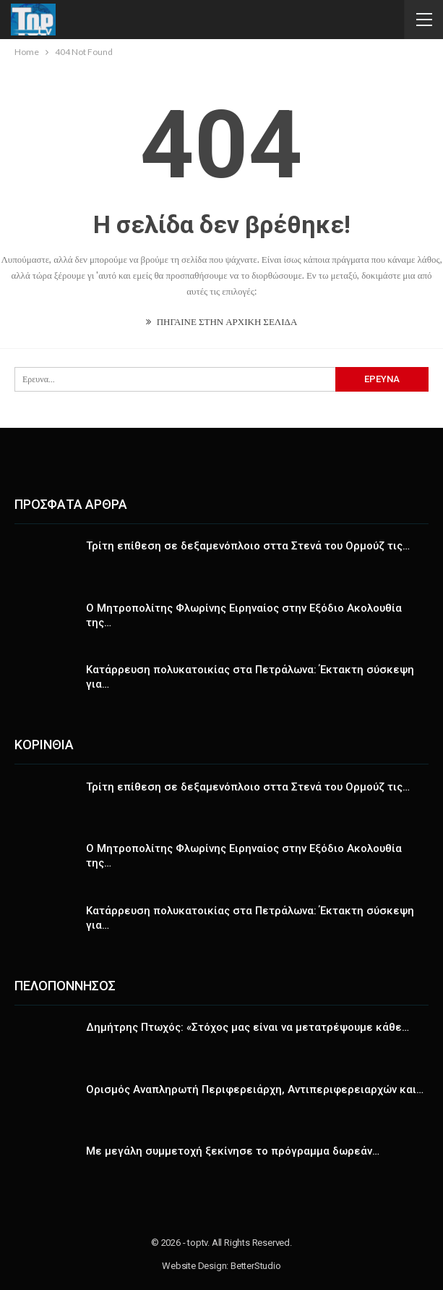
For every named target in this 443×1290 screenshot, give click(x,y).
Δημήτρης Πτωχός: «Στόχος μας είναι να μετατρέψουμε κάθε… (247, 1027)
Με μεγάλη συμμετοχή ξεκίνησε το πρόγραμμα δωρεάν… (232, 1151)
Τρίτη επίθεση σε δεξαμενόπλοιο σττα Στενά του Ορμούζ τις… (248, 545)
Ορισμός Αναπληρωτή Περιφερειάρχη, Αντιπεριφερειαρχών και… (254, 1089)
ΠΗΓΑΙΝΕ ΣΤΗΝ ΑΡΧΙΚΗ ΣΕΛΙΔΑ (222, 321)
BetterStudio (256, 1265)
